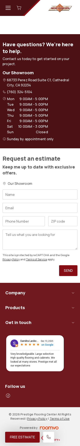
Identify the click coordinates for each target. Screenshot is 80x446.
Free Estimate (22, 437)
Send (68, 270)
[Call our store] (48, 437)
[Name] (40, 194)
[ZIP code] (62, 221)
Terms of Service (36, 259)
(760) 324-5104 (19, 92)
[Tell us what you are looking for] (40, 240)
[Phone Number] (24, 221)
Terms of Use (60, 419)
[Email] (40, 208)
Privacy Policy (11, 259)
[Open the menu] (8, 8)
